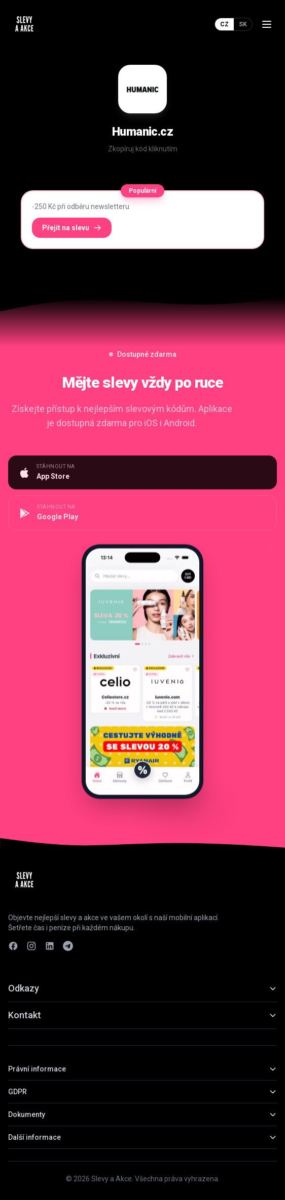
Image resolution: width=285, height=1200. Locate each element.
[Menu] (267, 24)
